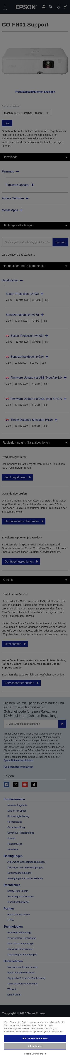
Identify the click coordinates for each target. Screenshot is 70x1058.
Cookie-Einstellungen (35, 1054)
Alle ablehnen (35, 1046)
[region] (35, 1037)
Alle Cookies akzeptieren (35, 1038)
